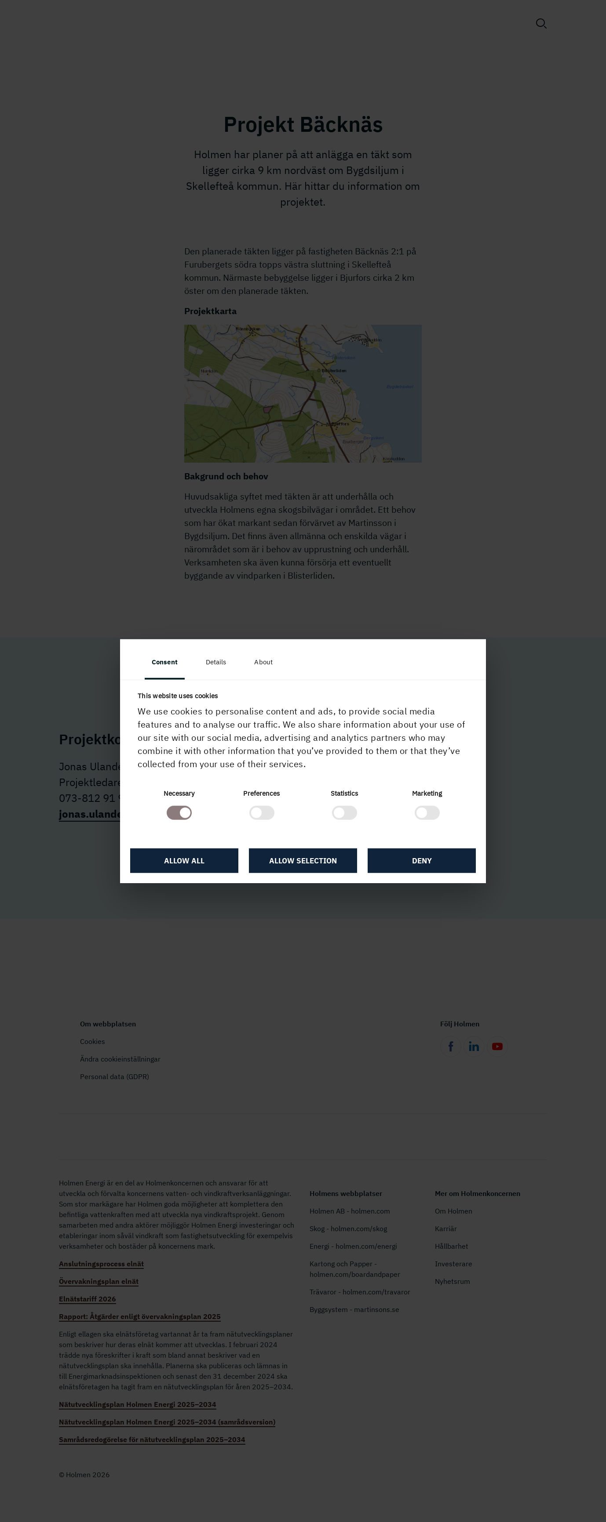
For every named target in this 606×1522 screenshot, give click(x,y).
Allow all (184, 861)
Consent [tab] (165, 662)
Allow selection (303, 861)
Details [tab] (216, 662)
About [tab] (263, 662)
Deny (422, 861)
